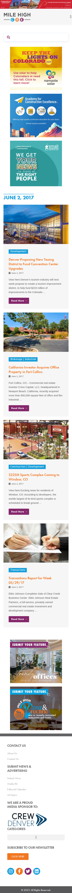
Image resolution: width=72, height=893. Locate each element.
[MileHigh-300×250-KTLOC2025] (36, 68)
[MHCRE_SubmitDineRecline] (36, 708)
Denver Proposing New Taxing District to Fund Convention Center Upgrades (33, 264)
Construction (17, 467)
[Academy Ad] (36, 115)
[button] (36, 837)
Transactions (17, 570)
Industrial (30, 359)
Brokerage (16, 359)
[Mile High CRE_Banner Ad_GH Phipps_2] (36, 4)
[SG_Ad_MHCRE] (36, 163)
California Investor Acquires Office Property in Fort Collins (34, 369)
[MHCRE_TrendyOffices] (36, 661)
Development (18, 251)
